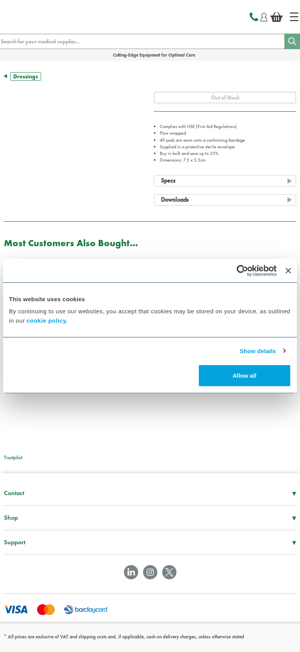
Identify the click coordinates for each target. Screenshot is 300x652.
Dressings (25, 76)
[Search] (292, 41)
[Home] (294, 16)
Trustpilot (13, 457)
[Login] (264, 16)
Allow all (244, 375)
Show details (258, 350)
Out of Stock (225, 97)
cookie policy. (47, 320)
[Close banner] (288, 270)
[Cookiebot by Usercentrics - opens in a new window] (242, 270)
